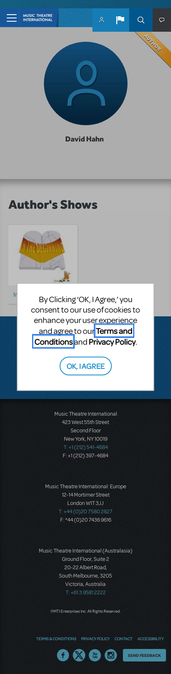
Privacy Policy (112, 341)
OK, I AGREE (85, 366)
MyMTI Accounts (101, 20)
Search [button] (141, 20)
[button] (120, 20)
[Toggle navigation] (9, 17)
